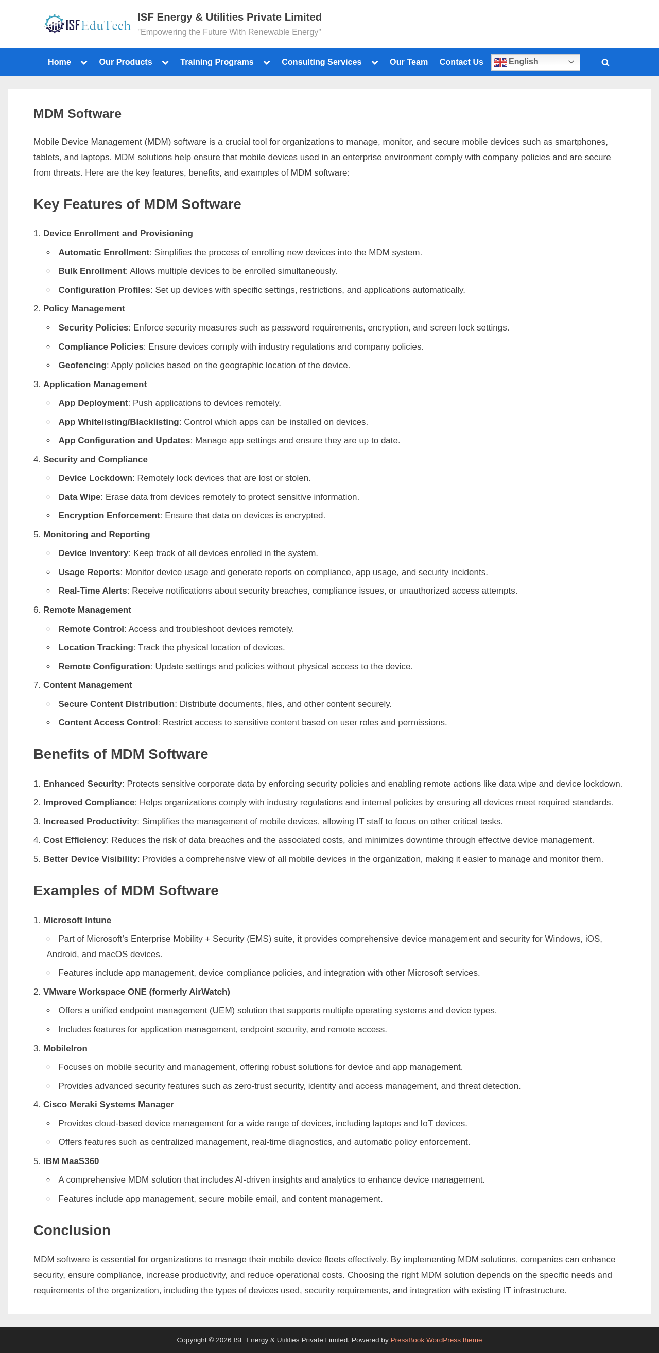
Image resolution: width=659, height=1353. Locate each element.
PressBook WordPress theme (436, 1340)
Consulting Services (321, 61)
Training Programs (217, 61)
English (516, 62)
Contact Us (461, 61)
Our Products (125, 61)
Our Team (409, 61)
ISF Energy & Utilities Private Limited (229, 17)
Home (59, 61)
